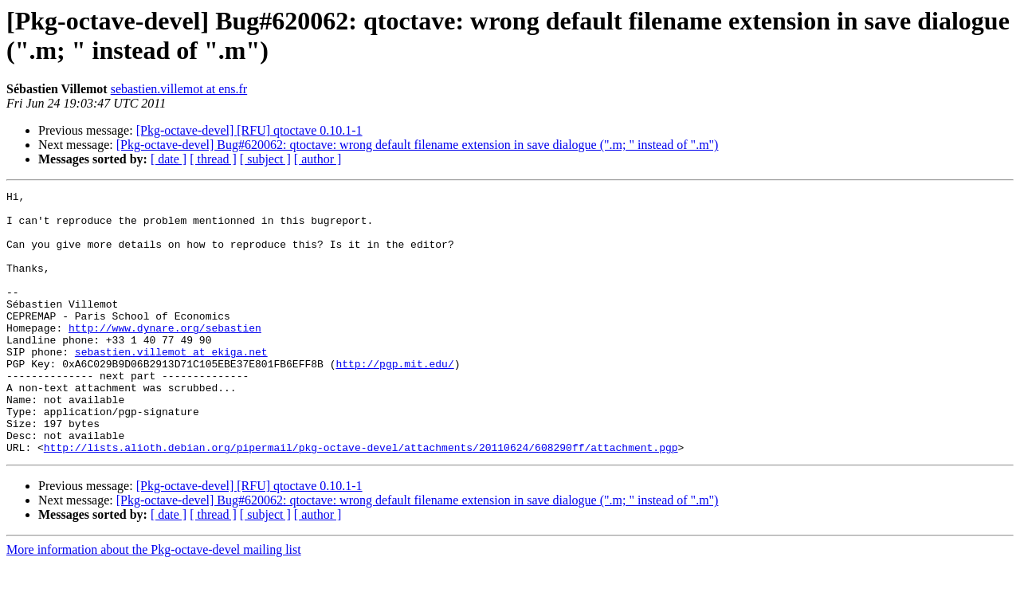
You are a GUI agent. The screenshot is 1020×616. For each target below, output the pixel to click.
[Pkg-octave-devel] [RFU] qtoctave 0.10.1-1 (249, 130)
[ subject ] (265, 159)
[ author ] (318, 159)
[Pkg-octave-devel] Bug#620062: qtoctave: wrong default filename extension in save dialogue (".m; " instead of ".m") (417, 144)
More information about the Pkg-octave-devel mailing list (153, 602)
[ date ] (168, 159)
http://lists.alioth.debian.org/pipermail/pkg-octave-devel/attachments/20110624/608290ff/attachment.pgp (361, 499)
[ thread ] (213, 159)
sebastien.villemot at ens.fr (179, 89)
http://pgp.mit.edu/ (394, 399)
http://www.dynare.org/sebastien (165, 356)
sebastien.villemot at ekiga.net (171, 385)
